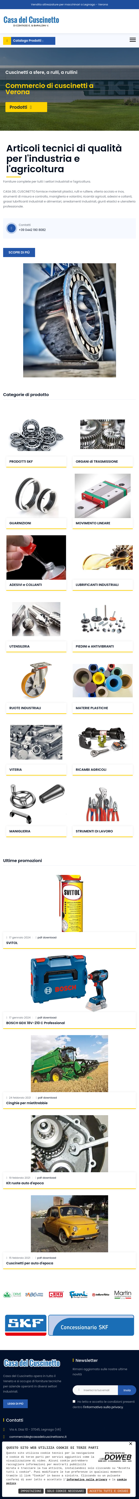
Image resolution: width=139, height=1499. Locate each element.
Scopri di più (19, 252)
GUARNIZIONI (20, 523)
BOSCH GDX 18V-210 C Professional (35, 1023)
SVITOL (12, 942)
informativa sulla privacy (87, 1480)
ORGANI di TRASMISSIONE (97, 461)
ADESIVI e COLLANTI (25, 584)
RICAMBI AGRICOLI (91, 769)
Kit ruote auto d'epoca (25, 1183)
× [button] (131, 1444)
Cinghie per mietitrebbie (27, 1103)
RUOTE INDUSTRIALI (25, 708)
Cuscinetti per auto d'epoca (29, 1263)
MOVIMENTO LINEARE (93, 523)
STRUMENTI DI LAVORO (94, 831)
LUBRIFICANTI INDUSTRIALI (97, 584)
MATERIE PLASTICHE (92, 708)
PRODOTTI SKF (21, 461)
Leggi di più (15, 1404)
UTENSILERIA (19, 646)
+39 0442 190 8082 (32, 230)
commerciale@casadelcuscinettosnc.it (38, 1437)
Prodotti (21, 107)
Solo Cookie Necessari (65, 1491)
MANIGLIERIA (19, 831)
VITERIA (15, 769)
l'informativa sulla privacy (103, 1407)
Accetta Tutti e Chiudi (109, 1491)
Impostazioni (31, 1491)
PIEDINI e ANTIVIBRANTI (95, 646)
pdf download (47, 937)
